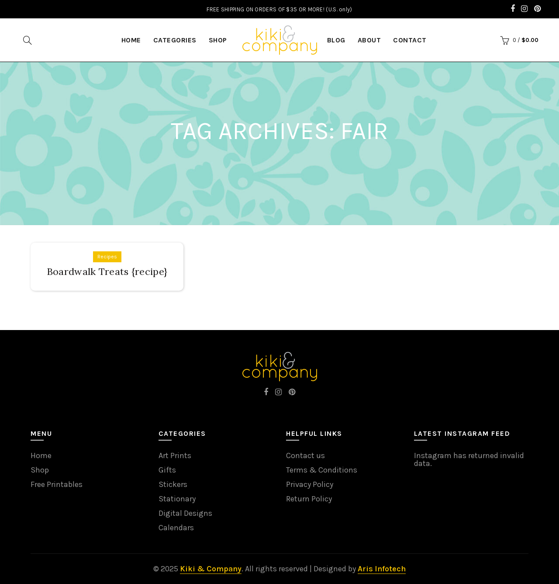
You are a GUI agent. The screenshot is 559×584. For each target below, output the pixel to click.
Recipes (107, 257)
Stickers (173, 484)
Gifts (167, 470)
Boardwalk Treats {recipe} (107, 271)
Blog (336, 40)
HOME (131, 40)
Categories (175, 40)
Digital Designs (185, 513)
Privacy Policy (309, 484)
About (369, 40)
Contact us (305, 455)
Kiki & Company (211, 569)
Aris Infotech (382, 569)
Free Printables (57, 484)
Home (41, 455)
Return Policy (309, 499)
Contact (410, 40)
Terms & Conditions (321, 470)
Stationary (177, 499)
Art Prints (175, 455)
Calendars (176, 527)
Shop (218, 40)
